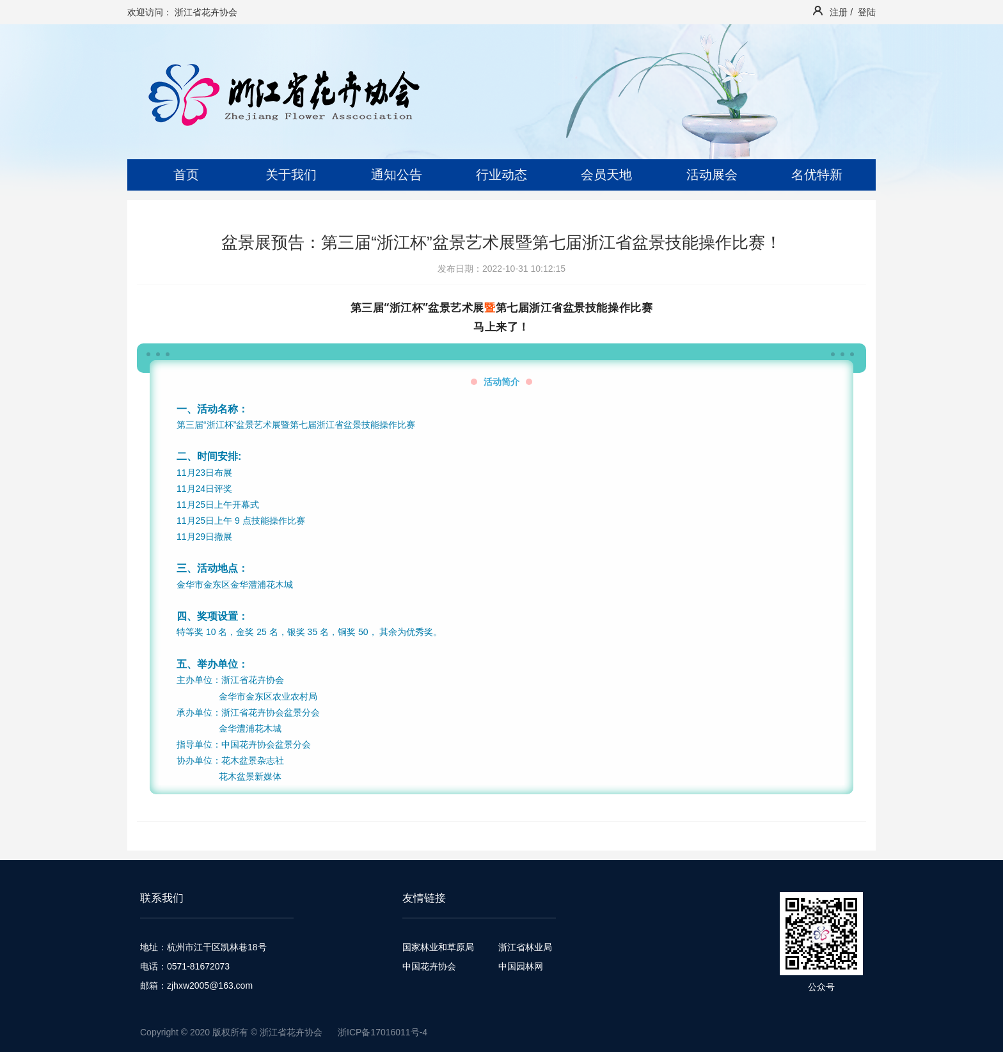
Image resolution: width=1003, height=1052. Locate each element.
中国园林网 (520, 966)
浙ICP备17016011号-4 (382, 1032)
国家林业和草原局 (438, 947)
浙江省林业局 (525, 947)
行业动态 (501, 175)
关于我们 (291, 175)
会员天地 (606, 175)
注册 (839, 12)
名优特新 (816, 175)
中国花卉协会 (429, 966)
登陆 (867, 12)
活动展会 (712, 175)
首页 (186, 175)
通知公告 (396, 175)
